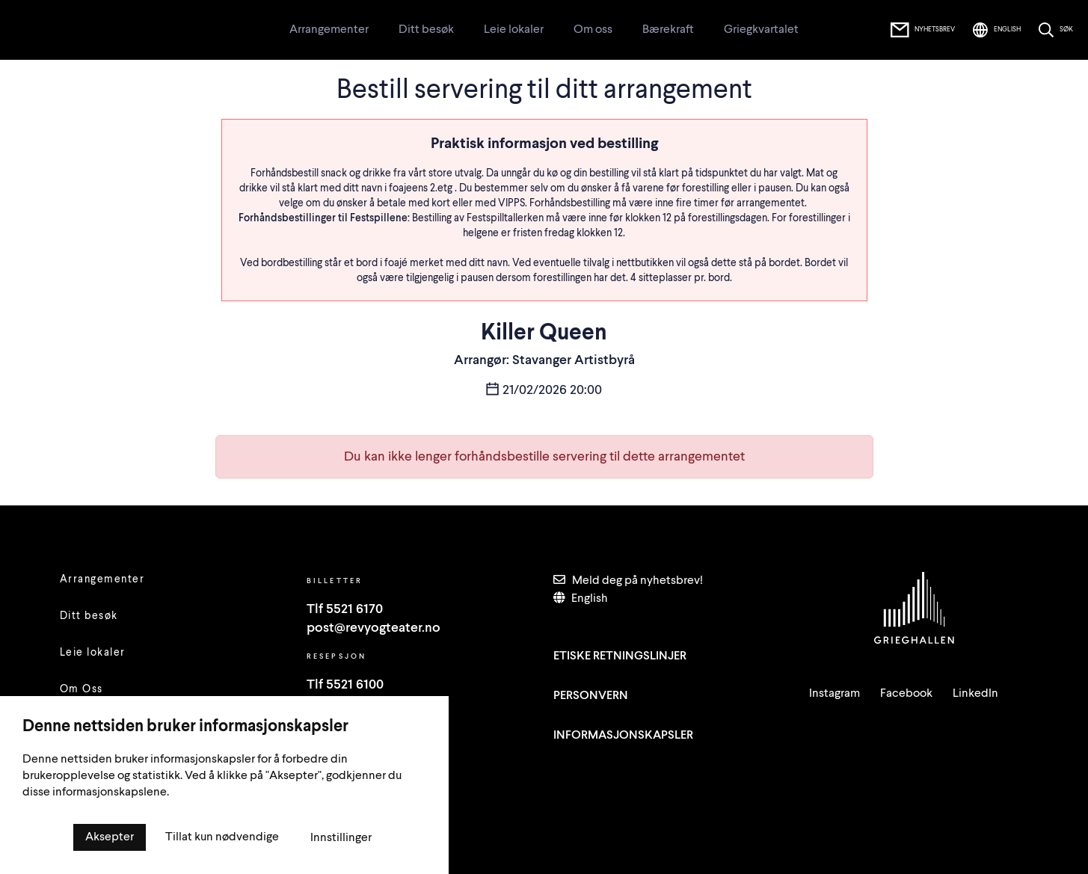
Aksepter (109, 837)
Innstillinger (341, 838)
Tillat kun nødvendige (222, 837)
